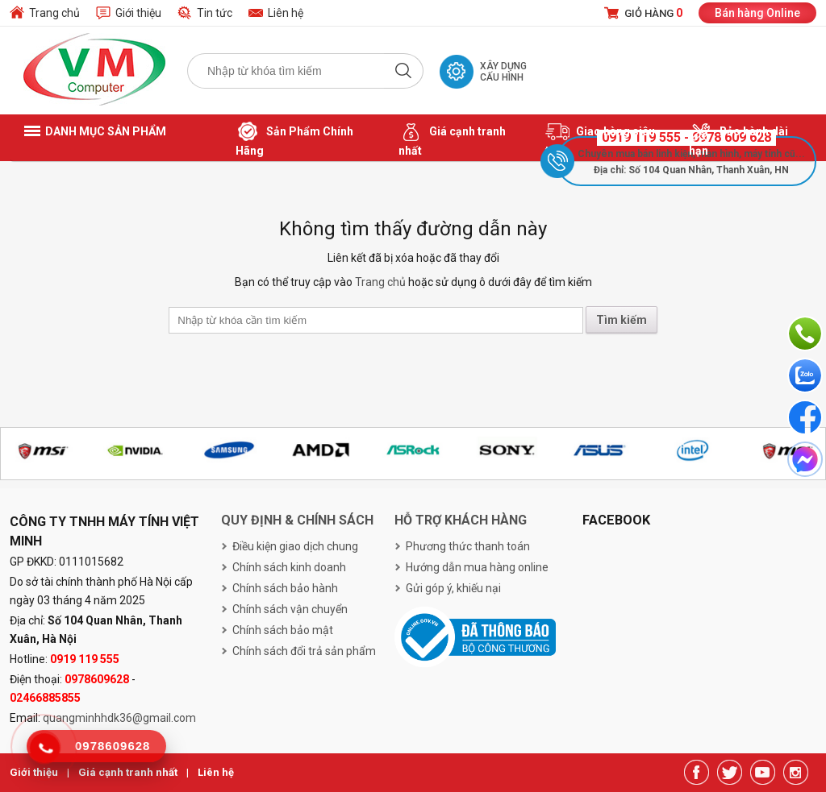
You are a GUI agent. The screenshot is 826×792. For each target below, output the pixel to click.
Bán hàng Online (757, 12)
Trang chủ (54, 12)
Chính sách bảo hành (285, 588)
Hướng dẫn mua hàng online (477, 567)
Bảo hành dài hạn (738, 138)
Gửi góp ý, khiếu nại (453, 588)
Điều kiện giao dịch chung (295, 546)
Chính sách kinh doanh (289, 567)
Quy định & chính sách (297, 520)
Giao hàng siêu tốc (600, 138)
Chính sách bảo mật (282, 630)
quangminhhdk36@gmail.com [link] (119, 717)
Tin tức (214, 12)
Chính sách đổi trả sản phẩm (304, 651)
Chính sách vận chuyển (290, 609)
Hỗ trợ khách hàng (460, 520)
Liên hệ (285, 12)
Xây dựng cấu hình (503, 71)
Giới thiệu (138, 12)
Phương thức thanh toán (468, 546)
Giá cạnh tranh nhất (452, 138)
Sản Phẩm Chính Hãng (294, 138)
